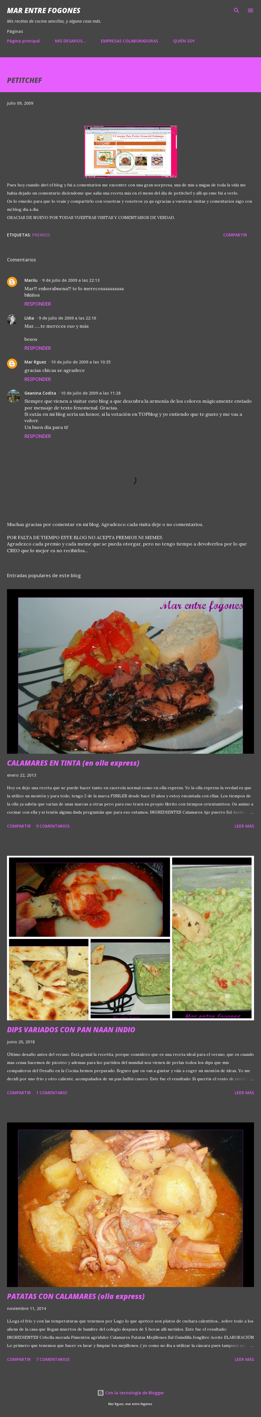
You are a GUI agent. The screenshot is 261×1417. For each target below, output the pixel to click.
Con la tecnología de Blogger (130, 1392)
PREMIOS (41, 235)
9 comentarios (53, 826)
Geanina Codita (40, 393)
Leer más (244, 826)
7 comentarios (53, 1359)
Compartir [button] (235, 235)
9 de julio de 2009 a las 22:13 (71, 280)
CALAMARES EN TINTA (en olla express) (73, 763)
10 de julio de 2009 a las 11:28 (90, 393)
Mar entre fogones (43, 10)
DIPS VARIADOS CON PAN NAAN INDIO (71, 1029)
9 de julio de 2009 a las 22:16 (67, 318)
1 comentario (51, 1092)
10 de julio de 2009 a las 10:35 (81, 362)
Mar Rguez (35, 362)
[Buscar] (236, 10)
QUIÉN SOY (184, 41)
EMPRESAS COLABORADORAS (129, 41)
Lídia (29, 318)
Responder (37, 304)
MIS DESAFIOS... (70, 41)
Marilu (31, 280)
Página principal (23, 41)
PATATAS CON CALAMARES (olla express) (76, 1296)
